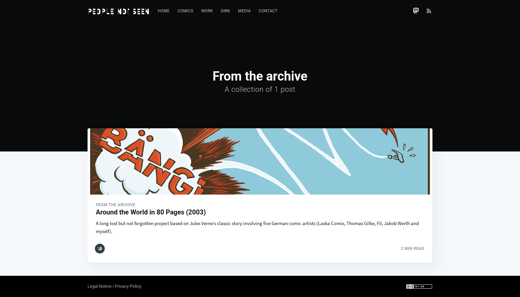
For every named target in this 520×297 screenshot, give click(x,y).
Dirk (225, 11)
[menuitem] (164, 11)
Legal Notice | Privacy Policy (114, 286)
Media (244, 11)
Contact (268, 11)
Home (164, 11)
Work (207, 11)
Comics (185, 11)
